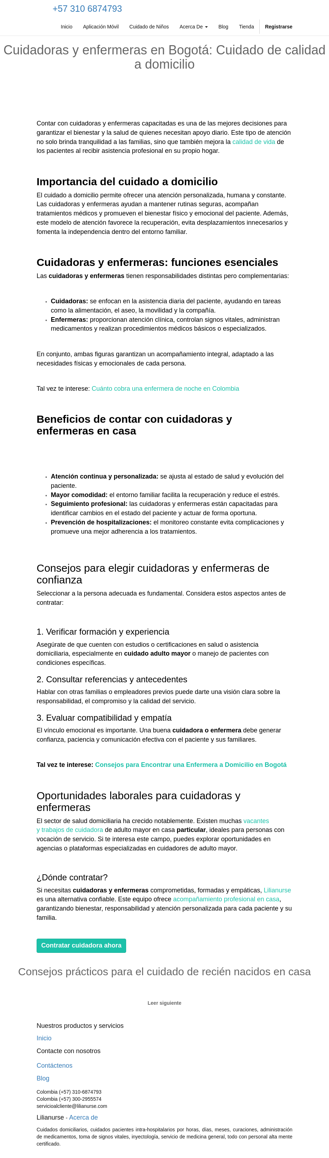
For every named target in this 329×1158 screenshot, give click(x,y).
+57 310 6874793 (87, 9)
